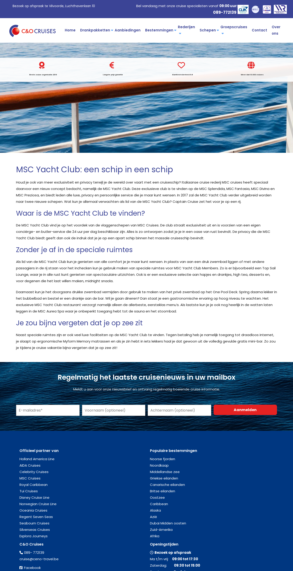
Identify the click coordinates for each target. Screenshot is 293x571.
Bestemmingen (160, 30)
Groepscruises (233, 30)
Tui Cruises (28, 491)
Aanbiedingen (128, 30)
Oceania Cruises (33, 510)
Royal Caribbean (33, 484)
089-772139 (224, 12)
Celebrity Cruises (34, 471)
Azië (153, 516)
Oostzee (157, 497)
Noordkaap (159, 465)
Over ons (276, 30)
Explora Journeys (33, 536)
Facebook (32, 567)
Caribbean (159, 503)
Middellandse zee (165, 471)
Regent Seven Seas (36, 516)
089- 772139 (34, 552)
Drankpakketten (96, 30)
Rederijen (186, 30)
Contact (259, 30)
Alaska (155, 510)
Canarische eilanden (167, 484)
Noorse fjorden (162, 459)
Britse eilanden (162, 491)
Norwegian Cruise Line (38, 503)
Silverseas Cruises (34, 529)
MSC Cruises (30, 478)
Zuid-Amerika (161, 529)
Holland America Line (36, 459)
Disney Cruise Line (34, 497)
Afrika (154, 536)
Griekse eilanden (164, 478)
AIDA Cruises (30, 465)
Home (70, 30)
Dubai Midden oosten (168, 523)
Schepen (209, 30)
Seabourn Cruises (34, 523)
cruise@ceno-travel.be (39, 559)
